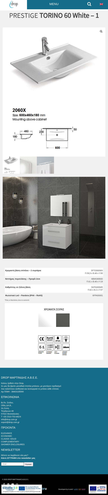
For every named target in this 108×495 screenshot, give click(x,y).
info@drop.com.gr (9, 419)
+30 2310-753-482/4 (12, 417)
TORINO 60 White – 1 (69, 15)
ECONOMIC (6, 436)
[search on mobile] (90, 4)
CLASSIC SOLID (8, 439)
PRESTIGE (23, 15)
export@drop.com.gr (10, 422)
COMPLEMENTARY (10, 442)
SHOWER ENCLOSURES (13, 444)
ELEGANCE (6, 433)
